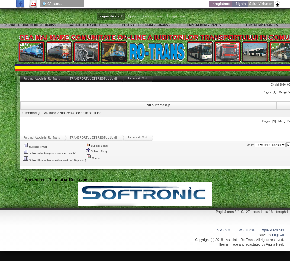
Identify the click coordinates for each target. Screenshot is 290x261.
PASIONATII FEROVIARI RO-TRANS (145, 25)
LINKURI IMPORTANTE (261, 25)
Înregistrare (221, 4)
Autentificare (152, 16)
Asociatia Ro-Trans (240, 240)
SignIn (240, 4)
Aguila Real (274, 244)
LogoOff (278, 235)
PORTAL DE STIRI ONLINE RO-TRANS (29, 25)
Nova (263, 235)
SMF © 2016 (246, 230)
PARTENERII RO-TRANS (202, 25)
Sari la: (250, 144)
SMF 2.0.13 (225, 230)
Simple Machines (271, 230)
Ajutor (132, 16)
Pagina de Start (111, 16)
